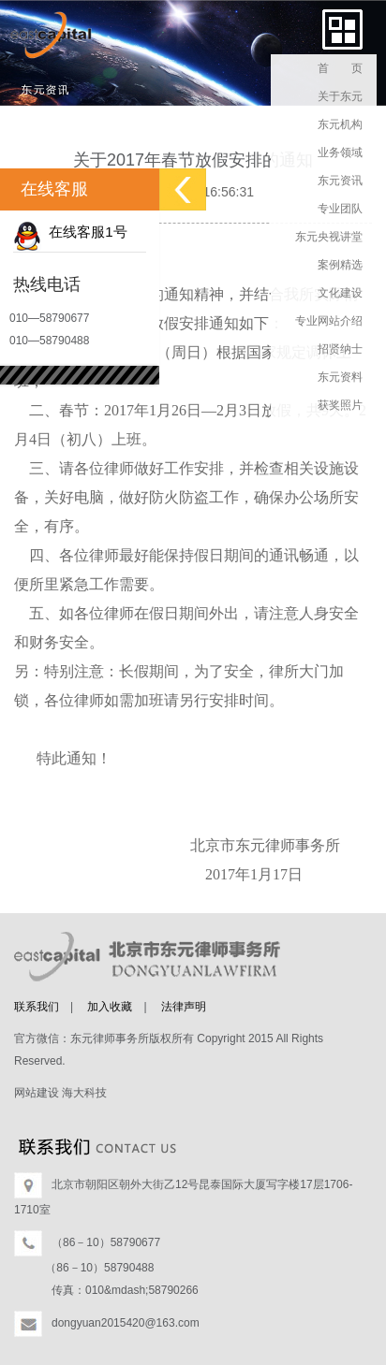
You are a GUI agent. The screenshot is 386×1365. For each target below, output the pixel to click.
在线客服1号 (70, 232)
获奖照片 (340, 405)
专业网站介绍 (329, 320)
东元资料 (340, 377)
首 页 (340, 68)
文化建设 (340, 292)
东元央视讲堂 (329, 236)
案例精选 (340, 264)
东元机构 (340, 124)
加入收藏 (109, 1006)
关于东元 (340, 96)
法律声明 (183, 1006)
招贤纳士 (340, 349)
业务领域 (340, 152)
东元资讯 (340, 180)
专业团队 (340, 208)
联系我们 (36, 1006)
